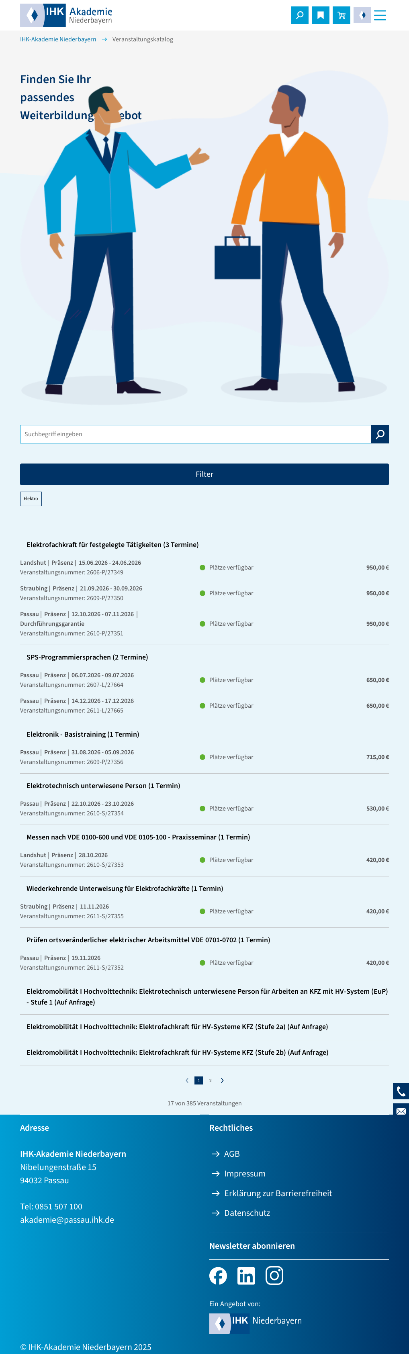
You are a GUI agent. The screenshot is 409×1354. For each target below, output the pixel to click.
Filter (204, 474)
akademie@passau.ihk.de (67, 1219)
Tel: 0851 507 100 (51, 1206)
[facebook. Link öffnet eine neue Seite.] (218, 1274)
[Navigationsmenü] (380, 15)
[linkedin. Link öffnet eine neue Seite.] (246, 1274)
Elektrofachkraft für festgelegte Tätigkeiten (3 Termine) (113, 545)
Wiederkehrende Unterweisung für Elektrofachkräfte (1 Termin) (125, 889)
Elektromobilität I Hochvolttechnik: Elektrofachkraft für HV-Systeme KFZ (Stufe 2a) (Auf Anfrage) (177, 1027)
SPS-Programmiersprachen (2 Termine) (87, 657)
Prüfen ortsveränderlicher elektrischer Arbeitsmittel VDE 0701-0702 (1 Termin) (148, 940)
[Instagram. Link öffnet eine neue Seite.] (274, 1274)
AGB (232, 1154)
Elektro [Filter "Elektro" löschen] (31, 498)
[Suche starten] (380, 434)
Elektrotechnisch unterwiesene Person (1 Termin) (103, 786)
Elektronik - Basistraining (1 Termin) (83, 734)
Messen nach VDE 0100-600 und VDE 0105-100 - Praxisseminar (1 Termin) (138, 837)
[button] (300, 15)
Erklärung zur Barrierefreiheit (278, 1193)
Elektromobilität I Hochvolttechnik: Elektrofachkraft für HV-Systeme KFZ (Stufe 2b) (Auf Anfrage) (178, 1053)
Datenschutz (247, 1213)
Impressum (245, 1173)
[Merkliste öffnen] (320, 15)
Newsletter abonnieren (252, 1246)
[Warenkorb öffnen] (341, 15)
